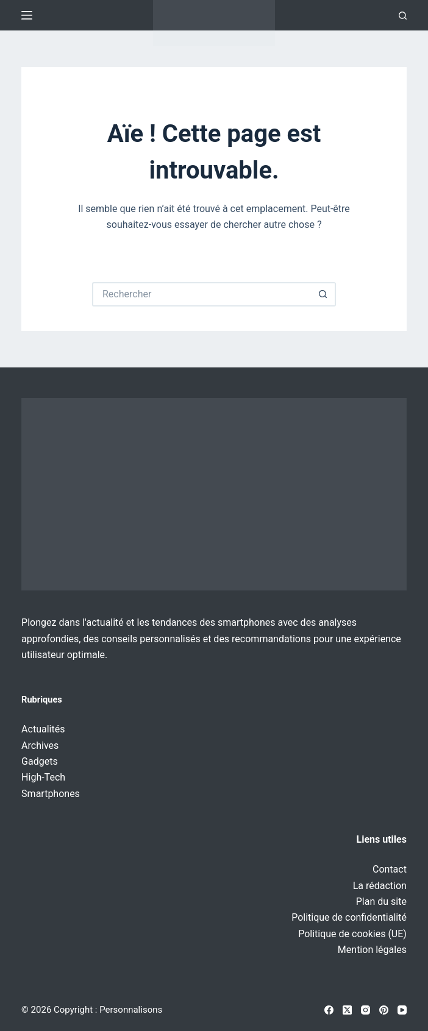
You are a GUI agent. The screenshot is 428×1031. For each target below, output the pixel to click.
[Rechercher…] (202, 294)
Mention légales (372, 949)
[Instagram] (365, 1010)
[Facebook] (328, 1010)
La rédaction (380, 885)
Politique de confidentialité (349, 917)
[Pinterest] (383, 1010)
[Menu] (26, 15)
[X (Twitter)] (347, 1010)
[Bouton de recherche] (324, 294)
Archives (40, 745)
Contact (390, 869)
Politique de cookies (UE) (352, 934)
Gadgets (39, 761)
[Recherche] (403, 15)
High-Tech (43, 777)
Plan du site (381, 901)
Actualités (43, 729)
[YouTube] (402, 1010)
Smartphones (50, 793)
